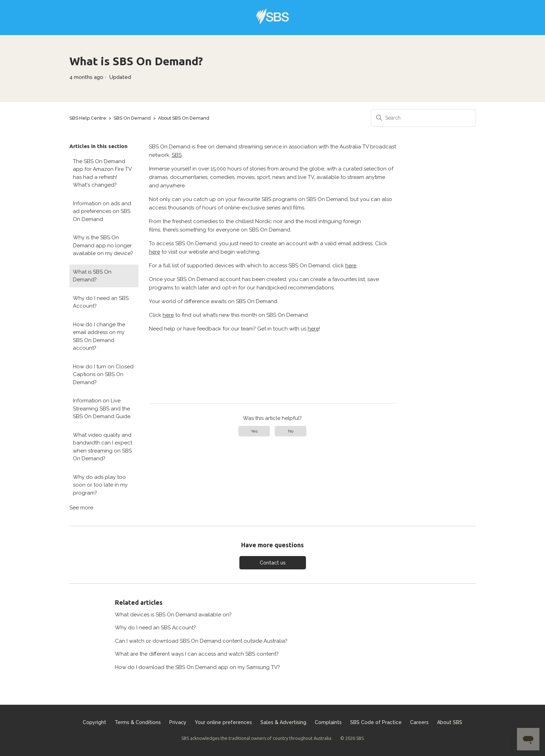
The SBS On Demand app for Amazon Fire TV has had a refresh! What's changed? (102, 173)
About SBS (449, 722)
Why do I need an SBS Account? (101, 302)
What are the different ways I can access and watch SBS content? (197, 654)
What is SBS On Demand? (92, 276)
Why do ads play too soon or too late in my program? (100, 485)
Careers (419, 722)
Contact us (273, 563)
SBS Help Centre (87, 118)
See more (81, 507)
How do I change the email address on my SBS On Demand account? (99, 336)
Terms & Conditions (138, 722)
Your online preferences (223, 722)
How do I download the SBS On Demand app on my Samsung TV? (197, 667)
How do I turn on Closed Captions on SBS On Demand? (103, 374)
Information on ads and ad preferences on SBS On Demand (102, 211)
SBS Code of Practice (376, 722)
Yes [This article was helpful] (254, 431)
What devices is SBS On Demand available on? (173, 614)
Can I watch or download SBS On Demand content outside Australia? (201, 641)
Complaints (328, 722)
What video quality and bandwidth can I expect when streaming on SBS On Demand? (102, 447)
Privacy (177, 722)
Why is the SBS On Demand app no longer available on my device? (103, 245)
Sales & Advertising (283, 722)
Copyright (94, 722)
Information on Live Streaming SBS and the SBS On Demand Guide (101, 408)
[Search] (423, 118)
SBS (177, 155)
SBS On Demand (132, 118)
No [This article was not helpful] (290, 431)
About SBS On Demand (183, 118)
